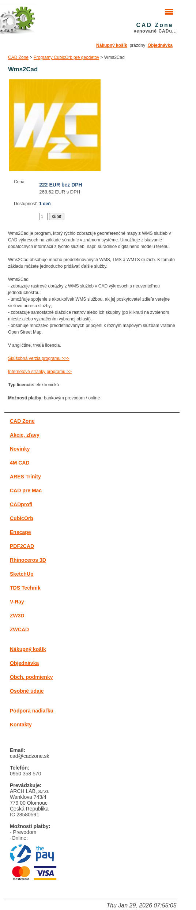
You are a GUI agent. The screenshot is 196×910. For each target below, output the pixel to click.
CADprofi (21, 504)
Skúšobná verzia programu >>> (38, 358)
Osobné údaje (27, 691)
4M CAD (20, 463)
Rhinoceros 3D (28, 560)
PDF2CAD (22, 546)
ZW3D (17, 615)
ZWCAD (19, 629)
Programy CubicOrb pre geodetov (66, 57)
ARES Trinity (25, 477)
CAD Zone (18, 57)
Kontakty (21, 724)
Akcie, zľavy (24, 435)
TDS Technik (25, 588)
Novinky (20, 449)
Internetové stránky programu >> (40, 371)
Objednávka (160, 45)
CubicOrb (21, 518)
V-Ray (17, 602)
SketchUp (22, 574)
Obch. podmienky (31, 677)
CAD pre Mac (26, 490)
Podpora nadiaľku (31, 711)
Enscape (20, 532)
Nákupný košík (111, 45)
